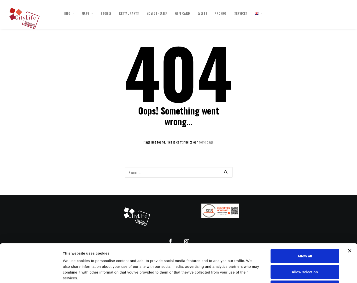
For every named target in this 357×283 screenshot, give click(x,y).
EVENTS (202, 13)
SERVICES (240, 13)
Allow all (305, 220)
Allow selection (305, 236)
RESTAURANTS (129, 13)
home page (206, 142)
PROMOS (221, 13)
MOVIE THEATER (157, 13)
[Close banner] (349, 215)
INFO (69, 13)
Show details (251, 273)
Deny (304, 251)
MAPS (87, 13)
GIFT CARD (182, 13)
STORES (105, 13)
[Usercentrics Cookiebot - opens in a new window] (31, 273)
